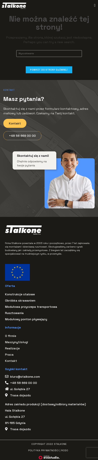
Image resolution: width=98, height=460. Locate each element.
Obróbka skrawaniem (20, 301)
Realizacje (12, 349)
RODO (64, 450)
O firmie (10, 336)
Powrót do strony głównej (49, 70)
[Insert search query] (49, 53)
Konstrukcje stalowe (20, 295)
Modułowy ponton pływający (26, 320)
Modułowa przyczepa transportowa (31, 307)
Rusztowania (14, 313)
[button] (94, 5)
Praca (9, 355)
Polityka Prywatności (43, 450)
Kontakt (11, 361)
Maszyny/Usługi (16, 342)
